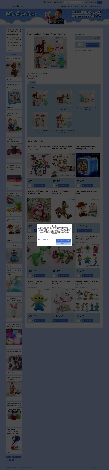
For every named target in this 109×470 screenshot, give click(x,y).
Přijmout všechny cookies (63, 240)
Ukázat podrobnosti (43, 239)
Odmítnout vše (63, 243)
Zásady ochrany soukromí (44, 236)
